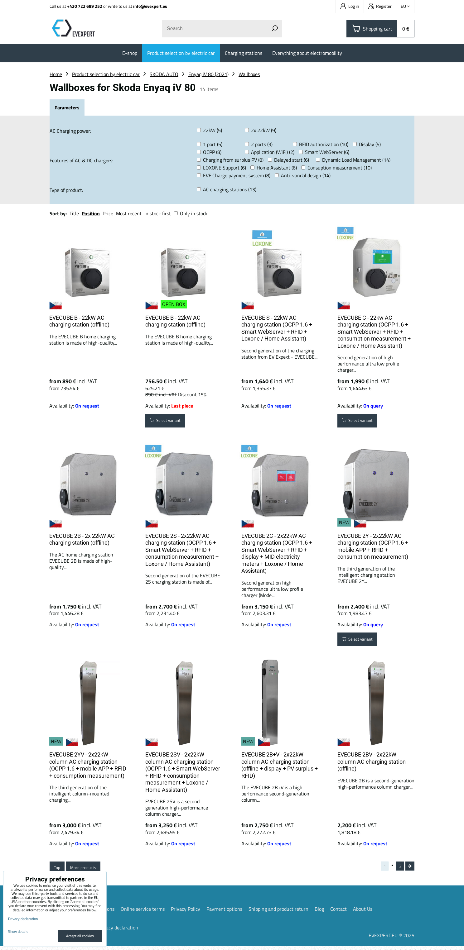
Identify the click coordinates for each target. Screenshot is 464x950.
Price (108, 213)
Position (91, 213)
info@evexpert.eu (150, 6)
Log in (349, 6)
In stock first (157, 213)
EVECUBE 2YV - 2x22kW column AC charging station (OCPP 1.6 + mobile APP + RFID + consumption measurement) (87, 765)
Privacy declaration (118, 931)
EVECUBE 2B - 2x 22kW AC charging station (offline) (82, 539)
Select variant (169, 422)
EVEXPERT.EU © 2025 (391, 939)
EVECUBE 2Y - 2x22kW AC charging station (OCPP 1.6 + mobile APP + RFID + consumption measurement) (372, 546)
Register (380, 6)
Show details (18, 931)
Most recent (129, 213)
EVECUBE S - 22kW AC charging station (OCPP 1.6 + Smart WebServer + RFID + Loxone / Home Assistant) (276, 328)
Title (74, 213)
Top (58, 869)
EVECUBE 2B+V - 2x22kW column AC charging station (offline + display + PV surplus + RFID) (279, 765)
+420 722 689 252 (84, 6)
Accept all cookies (80, 936)
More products (89, 869)
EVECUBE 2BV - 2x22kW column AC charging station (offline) (371, 761)
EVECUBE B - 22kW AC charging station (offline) (79, 321)
